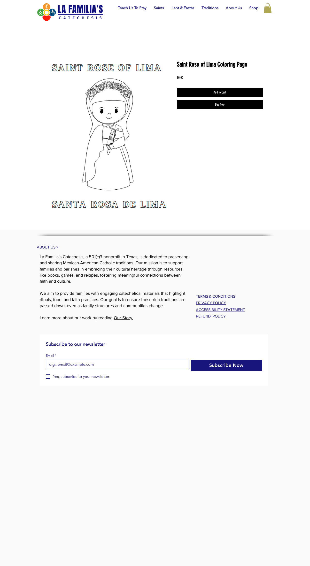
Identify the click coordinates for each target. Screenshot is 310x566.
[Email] (116, 364)
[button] (159, 8)
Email (51, 356)
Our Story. (123, 317)
